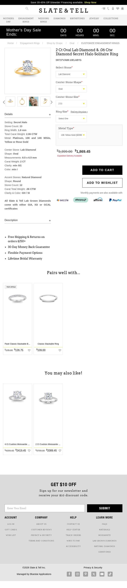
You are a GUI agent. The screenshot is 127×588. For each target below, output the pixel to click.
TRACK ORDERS (73, 535)
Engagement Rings (26, 20)
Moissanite (104, 535)
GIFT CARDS (11, 530)
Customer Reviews (41, 530)
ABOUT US (41, 524)
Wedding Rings (43, 20)
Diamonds (59, 18)
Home (11, 43)
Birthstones (77, 18)
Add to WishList (102, 182)
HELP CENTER (73, 530)
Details (9, 114)
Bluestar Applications (40, 574)
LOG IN (10, 524)
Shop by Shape (55, 43)
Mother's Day (8, 20)
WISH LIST (11, 535)
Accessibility (73, 546)
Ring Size (72, 111)
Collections (110, 18)
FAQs (104, 524)
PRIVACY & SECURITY (41, 535)
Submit (104, 508)
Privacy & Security (93, 567)
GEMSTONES (104, 552)
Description (11, 220)
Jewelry (94, 18)
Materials (104, 530)
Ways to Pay (73, 541)
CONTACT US (73, 524)
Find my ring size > (79, 112)
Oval (72, 43)
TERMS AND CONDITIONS (41, 541)
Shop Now (90, 2)
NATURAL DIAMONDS (104, 546)
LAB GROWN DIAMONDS (105, 541)
